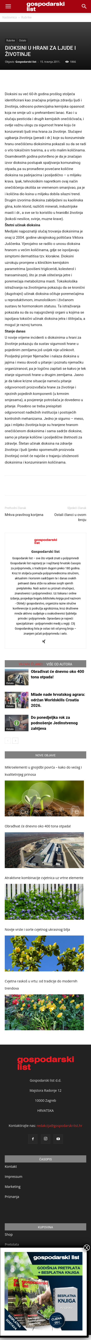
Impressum (13, 1176)
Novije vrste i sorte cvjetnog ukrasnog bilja (37, 929)
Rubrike (26, 17)
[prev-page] (8, 741)
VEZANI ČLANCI (31, 664)
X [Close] (87, 1248)
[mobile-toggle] (8, 6)
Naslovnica (9, 17)
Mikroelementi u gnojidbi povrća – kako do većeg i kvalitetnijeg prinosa (43, 771)
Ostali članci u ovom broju (70, 517)
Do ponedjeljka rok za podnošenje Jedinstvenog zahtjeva (54, 723)
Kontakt (11, 1166)
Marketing (12, 1186)
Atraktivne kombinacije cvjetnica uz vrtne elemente (44, 877)
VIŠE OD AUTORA (59, 664)
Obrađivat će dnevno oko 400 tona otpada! (38, 826)
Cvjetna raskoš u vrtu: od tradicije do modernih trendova (41, 985)
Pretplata (12, 1244)
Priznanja (12, 1196)
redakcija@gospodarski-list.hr (59, 1125)
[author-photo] (45, 545)
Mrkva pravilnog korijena (24, 515)
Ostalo (22, 40)
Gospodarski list (25, 61)
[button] (84, 6)
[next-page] (15, 741)
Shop (9, 1234)
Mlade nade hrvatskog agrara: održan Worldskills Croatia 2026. (58, 700)
